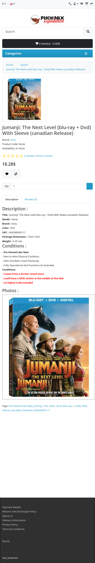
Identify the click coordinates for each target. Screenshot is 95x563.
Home (9, 64)
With (84, 406)
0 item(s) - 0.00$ (47, 43)
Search (24, 64)
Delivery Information (14, 520)
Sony (13, 139)
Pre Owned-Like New (20, 406)
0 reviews (29, 155)
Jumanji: (37, 406)
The (46, 406)
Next (52, 406)
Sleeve (5, 410)
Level (59, 406)
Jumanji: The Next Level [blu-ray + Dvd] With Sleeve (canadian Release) (45, 69)
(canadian (16, 410)
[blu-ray (67, 406)
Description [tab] (11, 199)
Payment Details (11, 507)
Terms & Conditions (13, 529)
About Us (7, 516)
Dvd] (78, 406)
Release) (27, 410)
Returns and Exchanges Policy (19, 511)
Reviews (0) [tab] (31, 199)
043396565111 (42, 410)
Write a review (45, 155)
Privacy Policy (10, 524)
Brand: (6, 541)
